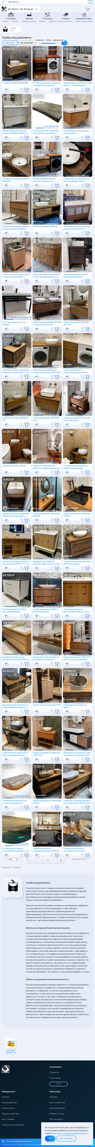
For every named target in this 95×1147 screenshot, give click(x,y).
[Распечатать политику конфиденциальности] (3, 1141)
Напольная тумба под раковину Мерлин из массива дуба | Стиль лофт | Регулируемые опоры (16, 371)
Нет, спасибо (66, 1138)
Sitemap (53, 1097)
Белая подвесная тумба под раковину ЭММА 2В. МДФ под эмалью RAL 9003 (15, 132)
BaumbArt (24, 78)
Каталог (6, 1097)
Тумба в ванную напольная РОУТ (47, 705)
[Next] (54, 860)
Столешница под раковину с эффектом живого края (76, 466)
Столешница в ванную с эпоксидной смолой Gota (74, 849)
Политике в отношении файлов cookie (69, 1133)
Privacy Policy (8, 1108)
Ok (50, 1138)
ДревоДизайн (52, 78)
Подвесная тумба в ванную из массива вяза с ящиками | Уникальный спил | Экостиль (46, 658)
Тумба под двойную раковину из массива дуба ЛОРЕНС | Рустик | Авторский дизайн (16, 562)
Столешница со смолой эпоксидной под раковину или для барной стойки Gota (15, 849)
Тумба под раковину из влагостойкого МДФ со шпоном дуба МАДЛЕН (77, 610)
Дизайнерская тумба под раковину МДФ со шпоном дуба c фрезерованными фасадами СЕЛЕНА (46, 562)
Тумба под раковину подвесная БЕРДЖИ (46, 514)
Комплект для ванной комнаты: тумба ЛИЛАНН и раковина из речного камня (16, 706)
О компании (54, 1078)
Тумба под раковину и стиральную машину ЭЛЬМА (76, 371)
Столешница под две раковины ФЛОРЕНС (16, 179)
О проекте (54, 1072)
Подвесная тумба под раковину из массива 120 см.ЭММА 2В (16, 227)
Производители (9, 1102)
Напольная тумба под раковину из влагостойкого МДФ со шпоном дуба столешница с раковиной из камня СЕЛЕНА (16, 275)
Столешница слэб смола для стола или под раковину (15, 801)
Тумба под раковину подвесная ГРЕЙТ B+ (77, 514)
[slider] (39, 43)
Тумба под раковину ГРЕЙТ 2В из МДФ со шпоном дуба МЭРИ (77, 658)
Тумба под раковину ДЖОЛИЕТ (16, 83)
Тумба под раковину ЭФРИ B (45, 226)
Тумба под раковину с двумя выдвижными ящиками (76, 275)
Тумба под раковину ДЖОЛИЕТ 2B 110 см (77, 323)
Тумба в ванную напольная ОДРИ (75, 706)
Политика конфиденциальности (19, 1141)
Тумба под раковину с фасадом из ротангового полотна (77, 227)
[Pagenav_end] (61, 860)
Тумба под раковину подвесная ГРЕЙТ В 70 (46, 754)
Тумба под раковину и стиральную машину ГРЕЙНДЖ (46, 849)
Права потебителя (10, 1113)
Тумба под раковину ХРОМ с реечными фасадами (15, 610)
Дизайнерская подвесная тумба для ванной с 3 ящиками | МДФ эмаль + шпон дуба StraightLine (77, 754)
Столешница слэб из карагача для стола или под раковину (46, 132)
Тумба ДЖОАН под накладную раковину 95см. (76, 132)
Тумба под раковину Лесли (14, 465)
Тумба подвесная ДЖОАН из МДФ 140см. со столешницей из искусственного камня (78, 84)
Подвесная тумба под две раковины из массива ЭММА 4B (16, 658)
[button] (4, 1)
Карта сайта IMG (57, 1108)
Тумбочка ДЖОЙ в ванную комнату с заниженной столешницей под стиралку (44, 179)
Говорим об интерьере (13, 1124)
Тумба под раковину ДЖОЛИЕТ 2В (16, 419)
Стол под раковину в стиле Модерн (14, 323)
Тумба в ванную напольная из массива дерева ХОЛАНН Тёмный (76, 179)
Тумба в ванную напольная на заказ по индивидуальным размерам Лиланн (15, 754)
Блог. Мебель (8, 1119)
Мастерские (13, 2)
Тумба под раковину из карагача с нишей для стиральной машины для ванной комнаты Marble (47, 84)
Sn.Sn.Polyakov (21, 317)
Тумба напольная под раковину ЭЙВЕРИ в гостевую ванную (16, 514)
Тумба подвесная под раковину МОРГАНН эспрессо (77, 562)
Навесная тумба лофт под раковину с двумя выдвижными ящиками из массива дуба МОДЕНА (46, 466)
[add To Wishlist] (22, 89)
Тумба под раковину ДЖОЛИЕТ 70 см (46, 419)
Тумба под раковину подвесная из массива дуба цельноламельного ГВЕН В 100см (77, 419)
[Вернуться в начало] (4, 9)
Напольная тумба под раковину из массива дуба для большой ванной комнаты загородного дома (46, 275)
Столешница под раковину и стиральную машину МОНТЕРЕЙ (46, 371)
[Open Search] (37, 9)
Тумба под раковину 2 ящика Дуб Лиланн (47, 801)
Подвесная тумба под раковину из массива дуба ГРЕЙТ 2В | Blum (77, 801)
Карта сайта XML (57, 1102)
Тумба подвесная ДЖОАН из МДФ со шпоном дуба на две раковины (47, 323)
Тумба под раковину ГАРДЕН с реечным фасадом (46, 610)
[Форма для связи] (58, 1084)
